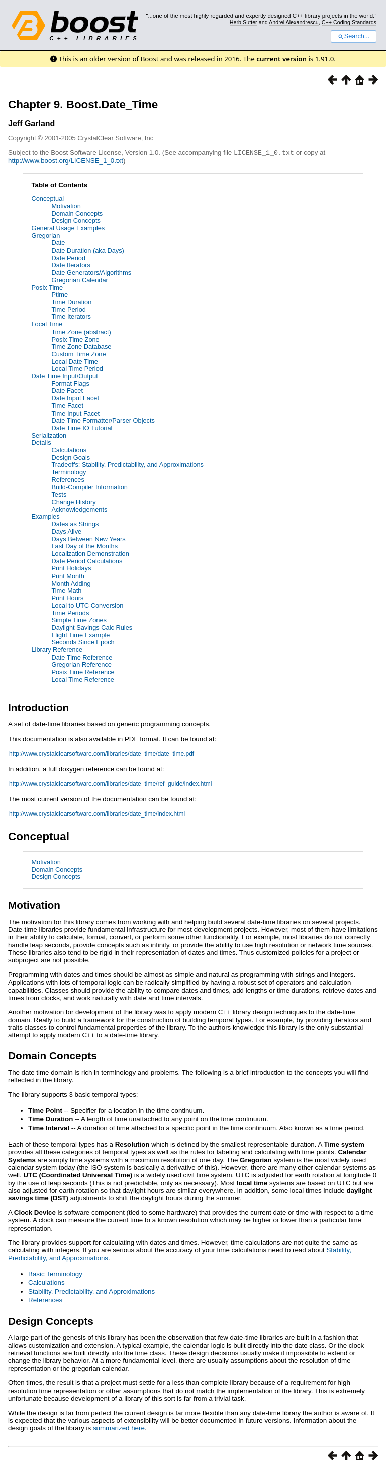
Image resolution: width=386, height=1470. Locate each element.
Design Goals (70, 457)
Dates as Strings (75, 523)
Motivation (65, 205)
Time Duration (71, 301)
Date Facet (67, 390)
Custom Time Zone (78, 353)
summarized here (119, 1427)
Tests (58, 494)
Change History (73, 501)
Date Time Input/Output (64, 375)
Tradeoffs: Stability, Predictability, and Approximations (127, 464)
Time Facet (67, 405)
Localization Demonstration (90, 553)
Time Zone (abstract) (81, 331)
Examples (45, 516)
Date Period (68, 257)
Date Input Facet (75, 397)
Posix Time (47, 287)
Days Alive (66, 531)
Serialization (48, 435)
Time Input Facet (75, 413)
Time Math (66, 590)
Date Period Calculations (86, 560)
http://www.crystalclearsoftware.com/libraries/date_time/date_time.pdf (101, 753)
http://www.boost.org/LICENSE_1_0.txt (65, 160)
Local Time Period (77, 368)
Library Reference (56, 649)
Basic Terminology (55, 1273)
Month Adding (70, 583)
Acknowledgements (79, 509)
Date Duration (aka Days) (87, 250)
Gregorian (45, 235)
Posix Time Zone (75, 339)
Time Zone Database (81, 346)
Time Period (68, 309)
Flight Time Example (80, 634)
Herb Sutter (243, 22)
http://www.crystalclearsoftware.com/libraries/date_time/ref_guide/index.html (110, 783)
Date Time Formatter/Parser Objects (103, 420)
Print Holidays (71, 567)
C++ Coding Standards (349, 22)
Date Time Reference (81, 657)
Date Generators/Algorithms (91, 272)
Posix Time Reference (82, 671)
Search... (353, 36)
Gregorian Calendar (79, 279)
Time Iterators (70, 316)
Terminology (68, 471)
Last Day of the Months (84, 545)
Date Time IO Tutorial (81, 427)
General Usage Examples (68, 227)
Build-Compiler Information (89, 487)
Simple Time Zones (79, 619)
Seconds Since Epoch (82, 641)
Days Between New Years (88, 538)
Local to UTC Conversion (87, 605)
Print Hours (67, 597)
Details (41, 442)
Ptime (59, 294)
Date (58, 242)
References (67, 479)
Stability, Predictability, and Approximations (91, 1291)
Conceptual (47, 198)
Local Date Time (74, 361)
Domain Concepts (77, 213)
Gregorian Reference (81, 664)
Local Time (46, 324)
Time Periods (70, 612)
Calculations (68, 449)
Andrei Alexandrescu (294, 22)
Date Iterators (70, 264)
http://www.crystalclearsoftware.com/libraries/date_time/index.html (97, 813)
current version (281, 58)
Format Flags (70, 383)
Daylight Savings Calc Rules (91, 627)
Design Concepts (75, 220)
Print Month (67, 575)
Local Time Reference (82, 679)
